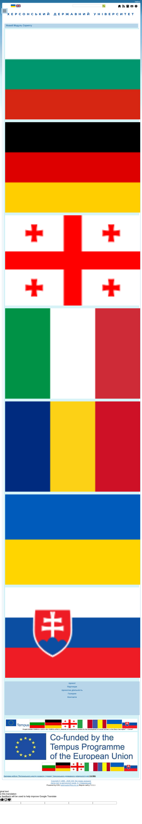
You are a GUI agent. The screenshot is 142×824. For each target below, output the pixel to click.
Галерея (72, 693)
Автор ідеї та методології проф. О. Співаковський (71, 783)
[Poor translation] (7, 800)
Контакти (72, 697)
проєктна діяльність (72, 690)
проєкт (72, 683)
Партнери (72, 686)
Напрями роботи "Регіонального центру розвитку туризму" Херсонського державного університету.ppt (46, 776)
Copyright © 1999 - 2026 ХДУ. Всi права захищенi (71, 781)
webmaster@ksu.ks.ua (70, 785)
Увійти (137, 2)
